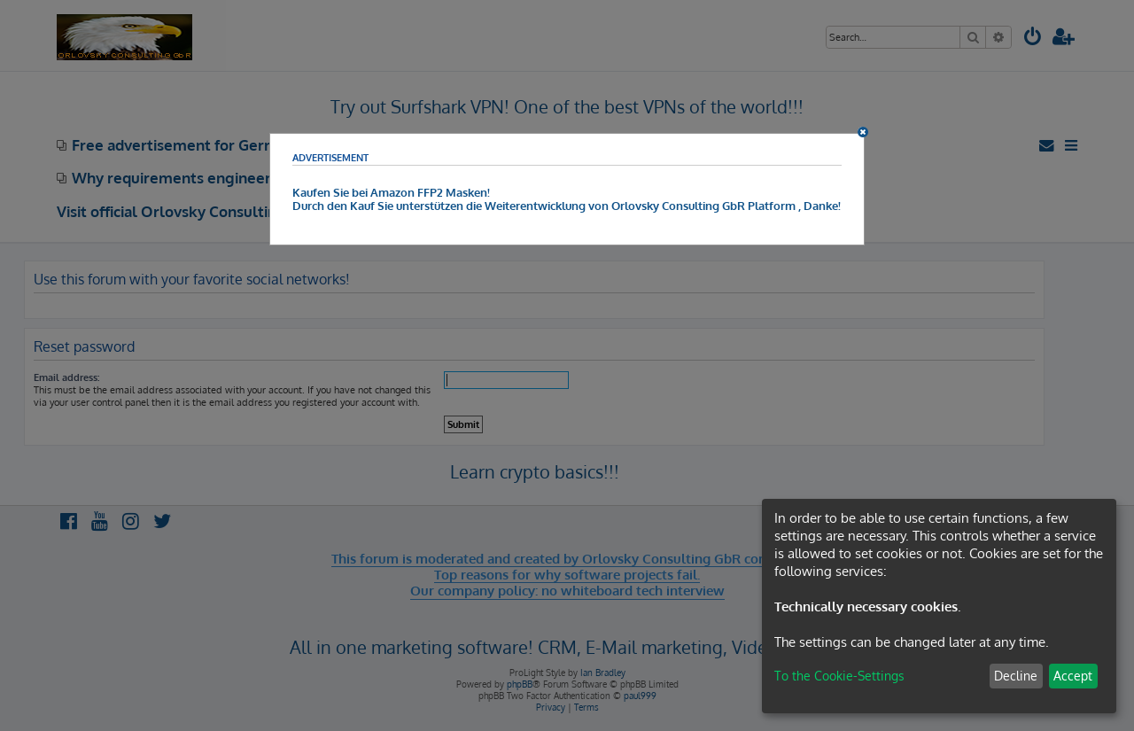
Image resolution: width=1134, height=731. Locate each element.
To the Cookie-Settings (839, 675)
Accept (1072, 675)
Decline (1015, 675)
